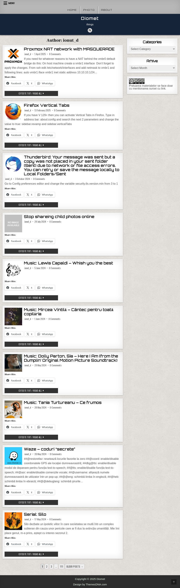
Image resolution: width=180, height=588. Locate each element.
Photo (89, 10)
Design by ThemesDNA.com (90, 584)
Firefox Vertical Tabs (46, 105)
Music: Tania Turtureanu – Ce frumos (63, 402)
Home (72, 10)
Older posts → (74, 566)
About (106, 10)
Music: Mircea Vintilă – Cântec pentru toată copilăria (68, 312)
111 (61, 566)
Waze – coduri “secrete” (49, 449)
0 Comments (55, 54)
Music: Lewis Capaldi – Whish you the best (68, 263)
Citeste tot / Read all (36, 93)
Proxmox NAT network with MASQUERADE (69, 49)
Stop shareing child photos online (59, 217)
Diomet (90, 18)
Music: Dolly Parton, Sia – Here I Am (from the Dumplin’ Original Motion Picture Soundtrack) (71, 358)
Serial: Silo (35, 514)
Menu (11, 3)
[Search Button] (90, 30)
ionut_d (27, 54)
